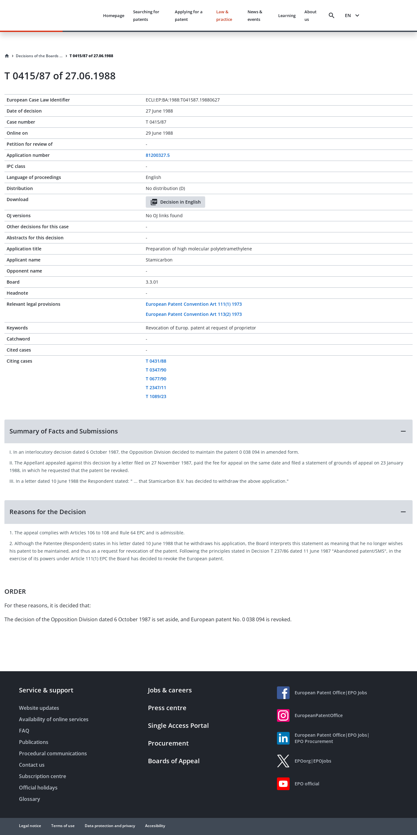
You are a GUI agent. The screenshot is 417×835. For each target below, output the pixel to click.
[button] (208, 431)
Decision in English (175, 202)
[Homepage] (6, 55)
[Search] (332, 15)
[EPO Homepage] (74, 15)
